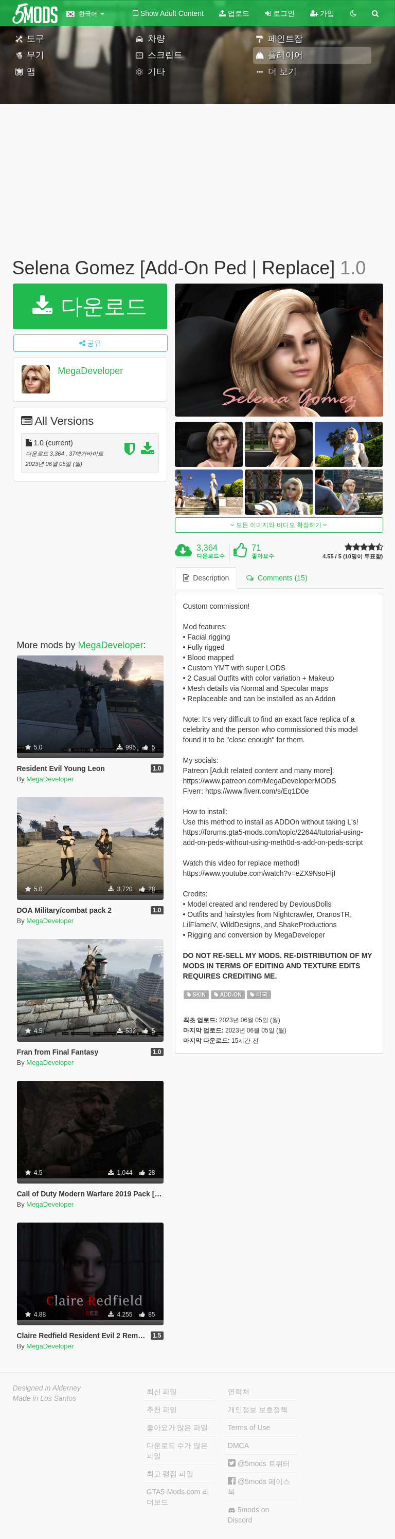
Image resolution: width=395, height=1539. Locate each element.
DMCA (238, 1445)
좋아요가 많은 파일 (177, 1427)
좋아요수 (263, 556)
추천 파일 (162, 1409)
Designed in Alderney (47, 1388)
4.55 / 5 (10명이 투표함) (352, 556)
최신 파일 (162, 1391)
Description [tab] (206, 578)
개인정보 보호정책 (258, 1409)
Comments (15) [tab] (276, 578)
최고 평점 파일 (170, 1474)
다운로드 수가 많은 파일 (177, 1450)
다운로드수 (210, 556)
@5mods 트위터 (259, 1463)
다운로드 (89, 306)
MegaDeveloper (90, 371)
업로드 (234, 13)
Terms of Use (249, 1427)
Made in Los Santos (45, 1398)
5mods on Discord (248, 1515)
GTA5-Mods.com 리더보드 (178, 1497)
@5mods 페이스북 (259, 1486)
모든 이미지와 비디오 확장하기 (279, 525)
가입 (322, 13)
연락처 (238, 1391)
